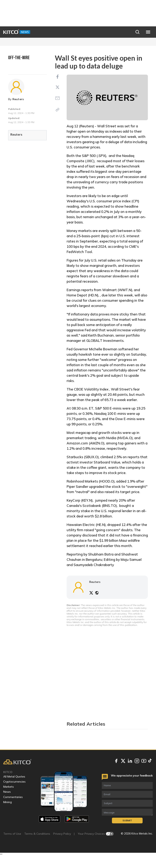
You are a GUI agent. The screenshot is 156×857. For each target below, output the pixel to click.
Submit (127, 820)
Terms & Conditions (37, 834)
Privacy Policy (62, 834)
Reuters (18, 99)
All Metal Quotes (14, 776)
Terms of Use (12, 834)
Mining (7, 802)
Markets (8, 786)
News (7, 792)
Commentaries (13, 797)
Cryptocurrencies (14, 781)
